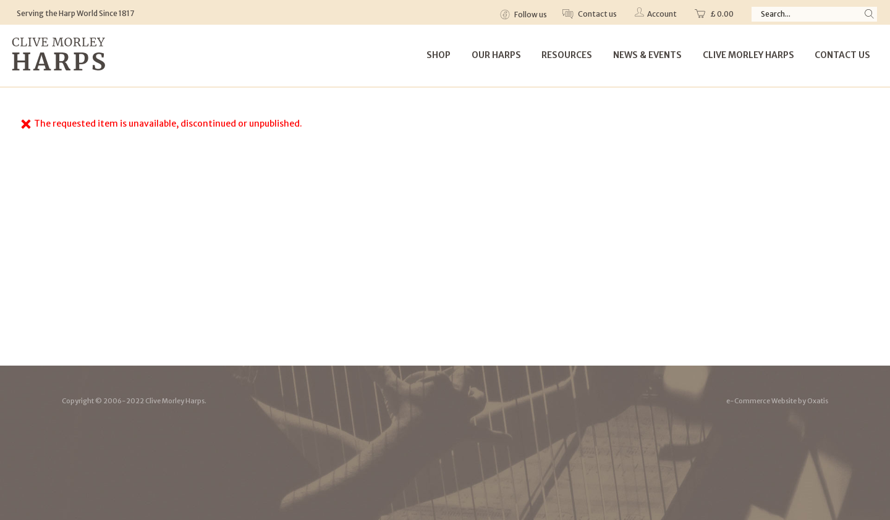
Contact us (597, 14)
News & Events (647, 55)
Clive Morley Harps (748, 55)
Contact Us (842, 55)
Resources (566, 55)
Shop (438, 55)
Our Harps (496, 55)
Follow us (530, 14)
